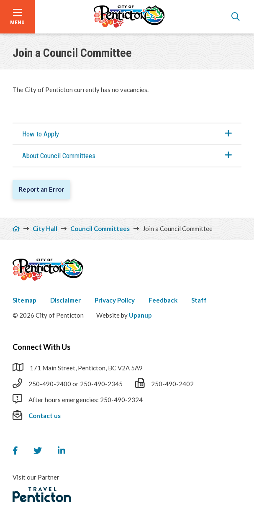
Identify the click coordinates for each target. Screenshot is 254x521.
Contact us (44, 415)
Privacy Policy (115, 300)
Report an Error (41, 189)
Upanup (140, 315)
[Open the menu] (17, 16)
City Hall (45, 228)
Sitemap (24, 300)
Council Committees (100, 228)
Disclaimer (65, 300)
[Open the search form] (235, 16)
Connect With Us (42, 347)
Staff (199, 300)
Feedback (163, 300)
